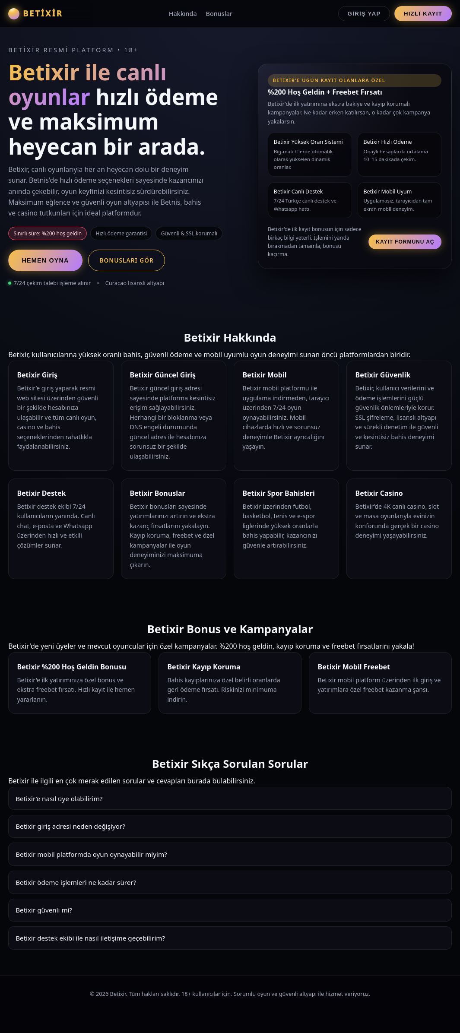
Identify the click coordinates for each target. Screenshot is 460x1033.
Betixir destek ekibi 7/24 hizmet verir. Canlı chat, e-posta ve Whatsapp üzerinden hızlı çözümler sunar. (230, 941)
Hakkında (183, 14)
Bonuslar (219, 14)
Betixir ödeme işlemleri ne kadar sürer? (76, 882)
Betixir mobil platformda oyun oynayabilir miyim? (91, 854)
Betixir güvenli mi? (44, 910)
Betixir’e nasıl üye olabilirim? (59, 798)
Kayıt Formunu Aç (405, 242)
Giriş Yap (364, 13)
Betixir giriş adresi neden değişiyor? (70, 826)
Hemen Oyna (45, 260)
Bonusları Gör (126, 260)
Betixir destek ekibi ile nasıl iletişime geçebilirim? (90, 938)
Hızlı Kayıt (423, 13)
